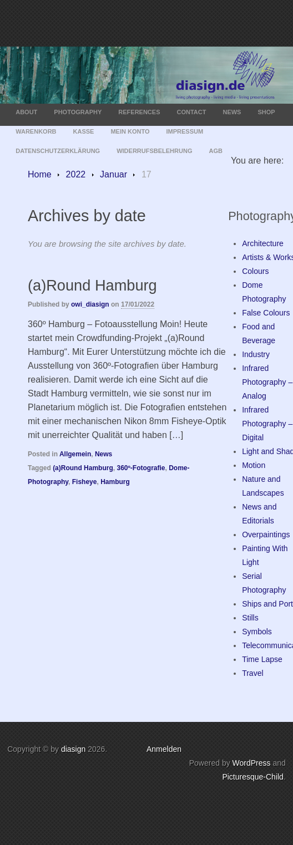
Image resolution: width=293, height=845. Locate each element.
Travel (252, 673)
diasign (74, 749)
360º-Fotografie (141, 468)
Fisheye (84, 482)
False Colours (266, 312)
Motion (253, 465)
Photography (78, 112)
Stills (250, 617)
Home (40, 174)
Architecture (263, 243)
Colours (255, 271)
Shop (266, 112)
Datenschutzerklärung (58, 150)
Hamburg (115, 482)
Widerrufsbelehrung (154, 150)
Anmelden (163, 749)
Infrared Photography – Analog (267, 382)
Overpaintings (266, 534)
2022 (76, 174)
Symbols (257, 631)
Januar (113, 174)
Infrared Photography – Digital (267, 423)
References (139, 112)
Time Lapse (262, 659)
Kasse (83, 131)
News (232, 112)
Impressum (185, 131)
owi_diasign (90, 304)
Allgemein (75, 454)
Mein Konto (129, 131)
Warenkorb (36, 131)
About (26, 112)
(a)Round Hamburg (92, 285)
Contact (191, 112)
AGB (215, 150)
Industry (256, 354)
